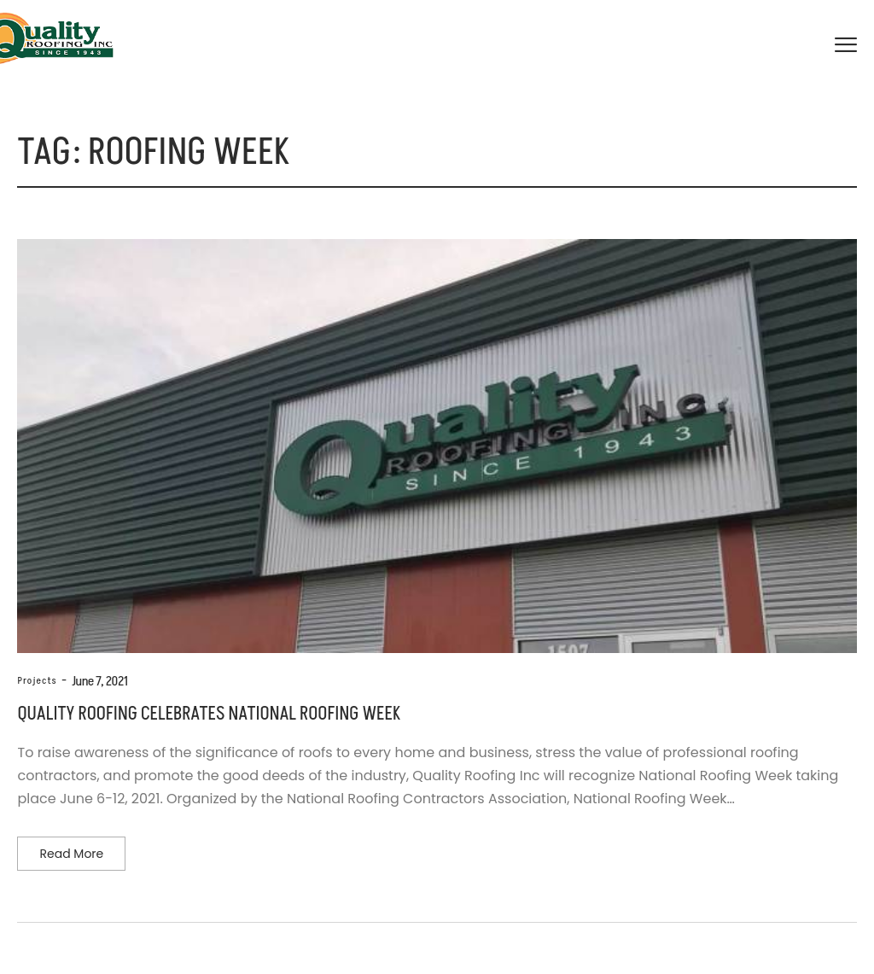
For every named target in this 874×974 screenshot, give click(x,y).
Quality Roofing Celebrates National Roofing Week (208, 714)
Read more (71, 853)
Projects (36, 681)
